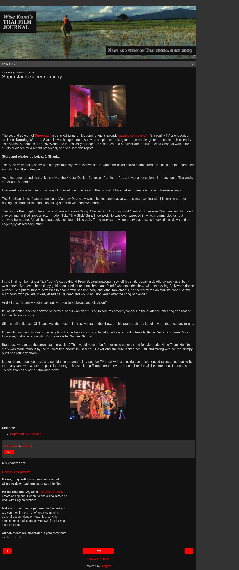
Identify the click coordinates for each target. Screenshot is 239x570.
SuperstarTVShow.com (26, 434)
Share (9, 452)
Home (98, 551)
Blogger (106, 566)
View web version (98, 558)
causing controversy (132, 135)
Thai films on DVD (51, 492)
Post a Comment (16, 472)
